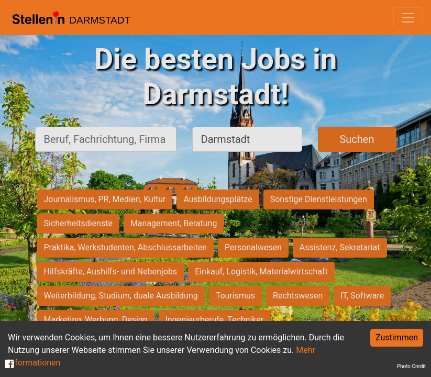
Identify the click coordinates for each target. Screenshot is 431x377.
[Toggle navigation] (408, 17)
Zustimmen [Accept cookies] (396, 337)
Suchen (356, 139)
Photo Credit (411, 366)
